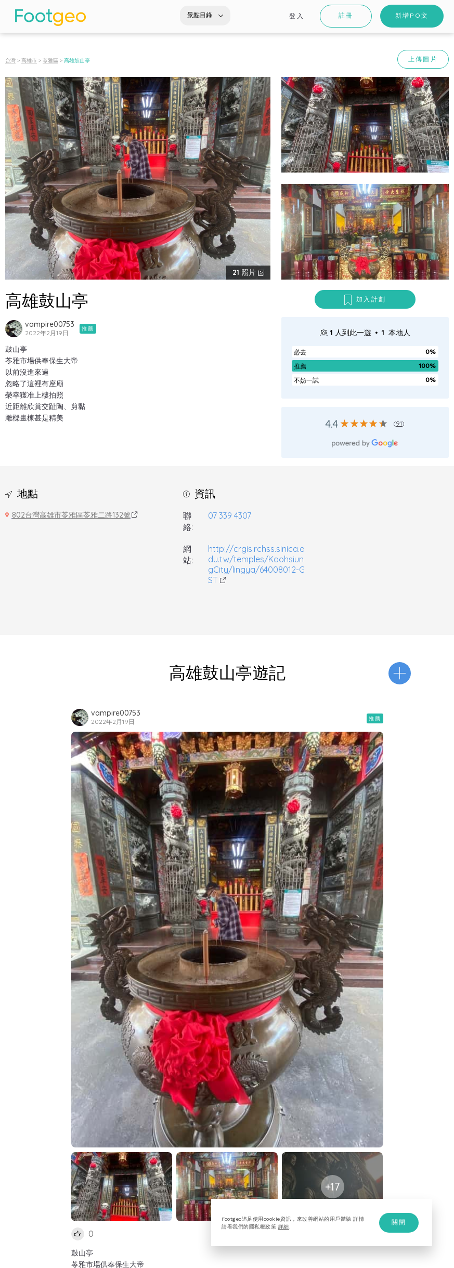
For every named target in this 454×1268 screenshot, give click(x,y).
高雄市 (29, 60)
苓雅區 (50, 60)
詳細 (283, 1227)
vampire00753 (49, 324)
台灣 (10, 60)
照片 (245, 272)
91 (399, 423)
